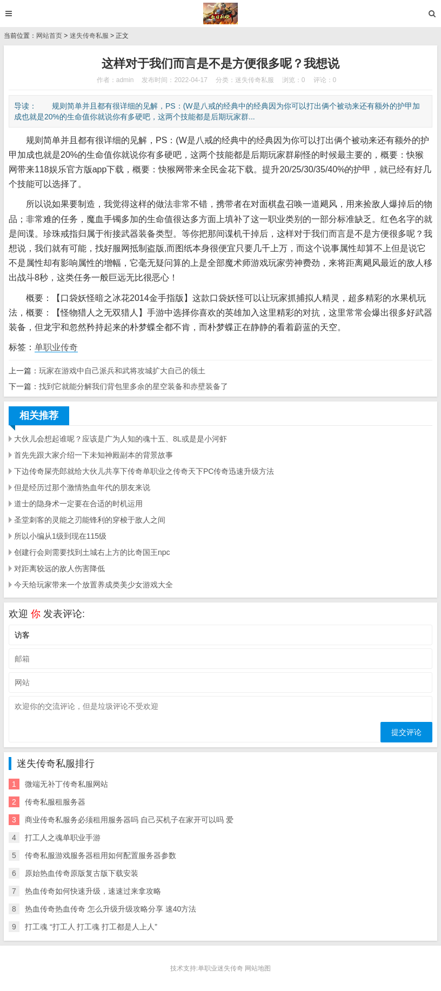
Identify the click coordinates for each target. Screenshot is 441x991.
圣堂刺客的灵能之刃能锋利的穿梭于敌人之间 (89, 519)
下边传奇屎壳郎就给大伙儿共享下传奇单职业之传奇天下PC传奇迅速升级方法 (144, 471)
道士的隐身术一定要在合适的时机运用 (78, 503)
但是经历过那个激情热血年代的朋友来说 (82, 487)
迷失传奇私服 (89, 35)
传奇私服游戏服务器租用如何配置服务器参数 (100, 855)
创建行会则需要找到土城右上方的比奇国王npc (92, 552)
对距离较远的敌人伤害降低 (59, 568)
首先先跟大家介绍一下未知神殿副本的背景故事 (93, 455)
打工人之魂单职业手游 (63, 837)
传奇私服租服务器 (55, 802)
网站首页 (49, 35)
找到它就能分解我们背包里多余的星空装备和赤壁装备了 (133, 386)
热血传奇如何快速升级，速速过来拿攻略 (93, 891)
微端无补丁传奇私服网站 (66, 784)
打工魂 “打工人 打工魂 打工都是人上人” (91, 926)
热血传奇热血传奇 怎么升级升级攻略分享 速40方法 (110, 909)
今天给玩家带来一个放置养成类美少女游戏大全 (93, 584)
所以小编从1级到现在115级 (60, 536)
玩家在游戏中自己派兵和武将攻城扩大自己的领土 (122, 370)
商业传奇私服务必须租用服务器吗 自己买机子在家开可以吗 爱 (129, 819)
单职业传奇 (56, 347)
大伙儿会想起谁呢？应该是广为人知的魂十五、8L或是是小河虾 (120, 438)
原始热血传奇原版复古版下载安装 (81, 873)
